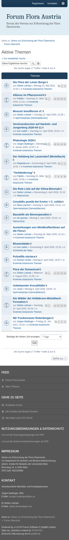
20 (62, 99)
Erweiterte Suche (38, 63)
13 (65, 144)
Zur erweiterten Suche (14, 58)
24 (65, 306)
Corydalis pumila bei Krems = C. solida (37, 201)
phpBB (17, 527)
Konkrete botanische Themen (37, 89)
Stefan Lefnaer (24, 85)
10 (55, 144)
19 (58, 99)
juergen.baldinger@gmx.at (22, 496)
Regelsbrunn (23, 163)
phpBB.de (35, 533)
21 (65, 99)
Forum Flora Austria (33, 16)
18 (55, 99)
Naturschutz (23, 195)
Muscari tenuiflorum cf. (27, 111)
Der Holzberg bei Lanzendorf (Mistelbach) (39, 156)
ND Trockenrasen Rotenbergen (32, 318)
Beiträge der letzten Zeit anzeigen (34, 336)
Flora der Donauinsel (26, 269)
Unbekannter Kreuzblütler (29, 285)
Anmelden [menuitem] (52, 3)
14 (65, 273)
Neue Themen (13, 386)
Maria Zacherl (24, 205)
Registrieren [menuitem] (38, 3)
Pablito (20, 98)
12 (62, 144)
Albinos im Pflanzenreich (28, 95)
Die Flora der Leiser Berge (29, 82)
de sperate (22, 218)
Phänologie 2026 (23, 140)
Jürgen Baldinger (25, 144)
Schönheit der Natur (23, 250)
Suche (33, 63)
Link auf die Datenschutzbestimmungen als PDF (25, 441)
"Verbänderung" (23, 172)
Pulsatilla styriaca (24, 256)
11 (58, 144)
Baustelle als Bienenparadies (31, 214)
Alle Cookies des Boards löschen (22, 411)
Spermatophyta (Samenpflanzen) (31, 118)
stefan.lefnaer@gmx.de (20, 506)
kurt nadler (22, 131)
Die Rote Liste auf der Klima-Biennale (36, 188)
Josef (19, 289)
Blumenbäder (21, 243)
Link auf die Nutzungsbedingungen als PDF (22, 435)
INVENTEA (37, 530)
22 (58, 306)
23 (62, 306)
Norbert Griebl (24, 260)
